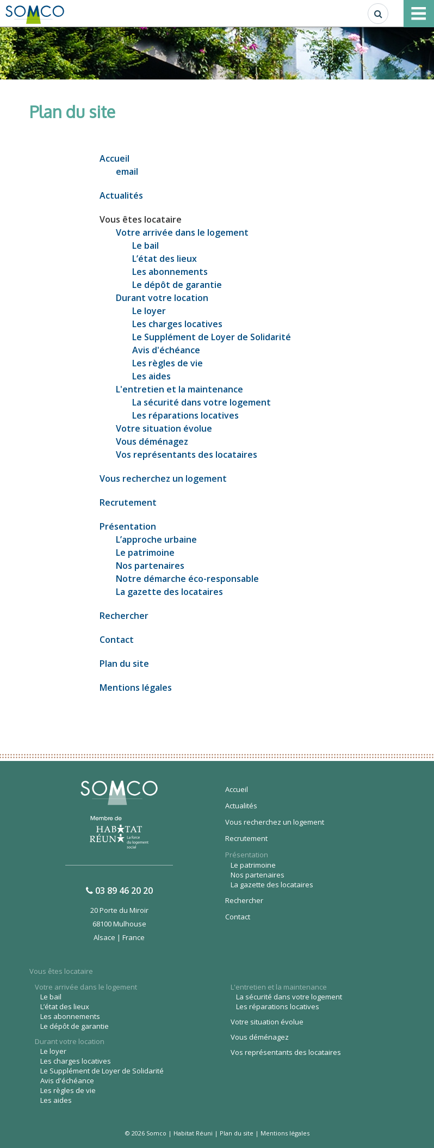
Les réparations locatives (185, 415)
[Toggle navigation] (419, 13)
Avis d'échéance (166, 350)
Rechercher (124, 616)
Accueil (114, 158)
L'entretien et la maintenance (179, 389)
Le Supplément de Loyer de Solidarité (211, 337)
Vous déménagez (152, 441)
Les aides (151, 376)
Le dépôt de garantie (177, 285)
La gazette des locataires (169, 592)
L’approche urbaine (156, 539)
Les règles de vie (167, 363)
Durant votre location (162, 298)
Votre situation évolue (164, 428)
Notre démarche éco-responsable (187, 579)
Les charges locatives (177, 324)
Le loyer (149, 311)
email (127, 171)
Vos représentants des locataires (186, 455)
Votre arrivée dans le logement (182, 232)
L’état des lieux (164, 259)
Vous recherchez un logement (163, 478)
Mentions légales (136, 687)
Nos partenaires (150, 566)
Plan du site (124, 664)
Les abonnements (170, 272)
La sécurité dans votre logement (201, 402)
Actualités (121, 195)
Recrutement (128, 502)
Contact (117, 640)
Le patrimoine (145, 552)
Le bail (145, 245)
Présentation (128, 526)
